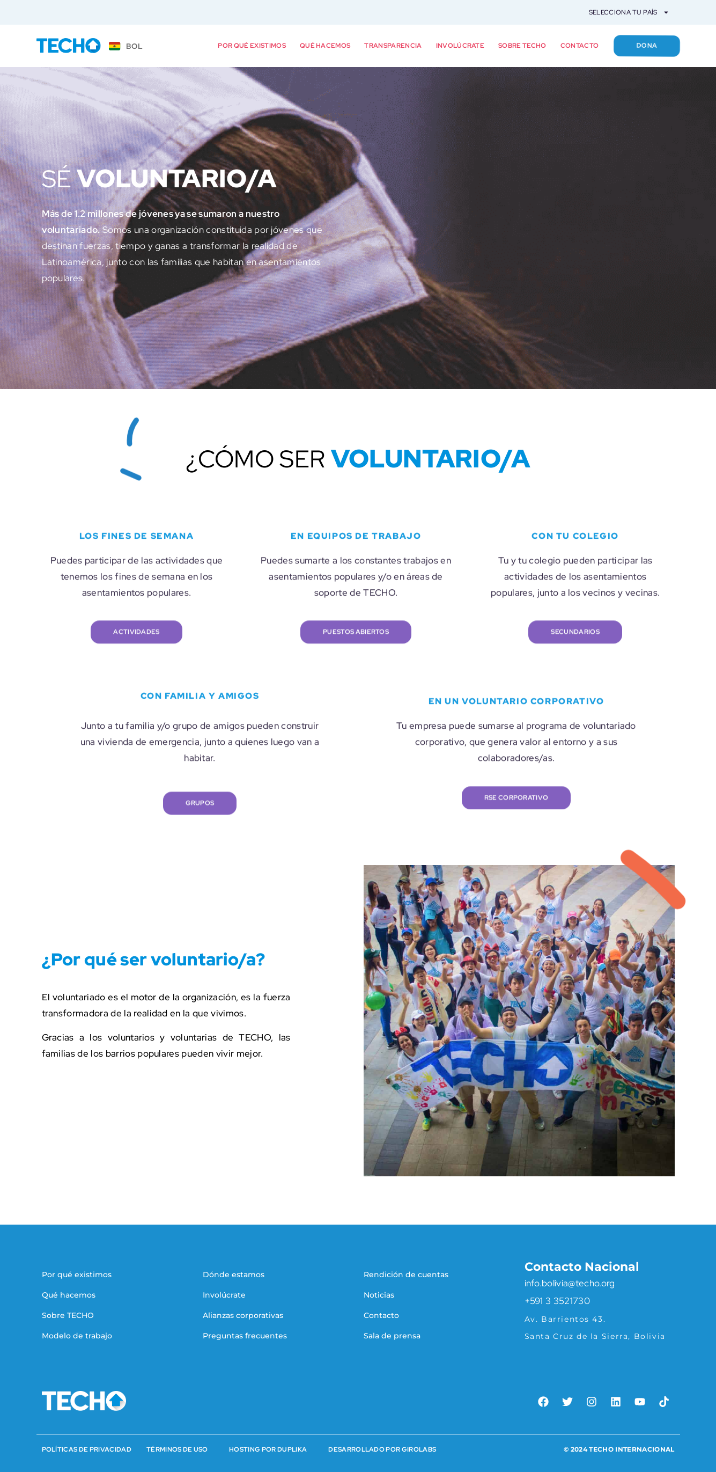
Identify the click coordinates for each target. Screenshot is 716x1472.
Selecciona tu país (629, 12)
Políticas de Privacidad (86, 1449)
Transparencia (393, 45)
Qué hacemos (325, 45)
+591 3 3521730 (557, 1301)
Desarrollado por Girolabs (382, 1449)
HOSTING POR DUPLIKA (268, 1449)
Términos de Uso (177, 1449)
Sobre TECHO (522, 45)
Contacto (579, 45)
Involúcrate (460, 45)
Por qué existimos (251, 45)
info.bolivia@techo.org (570, 1283)
